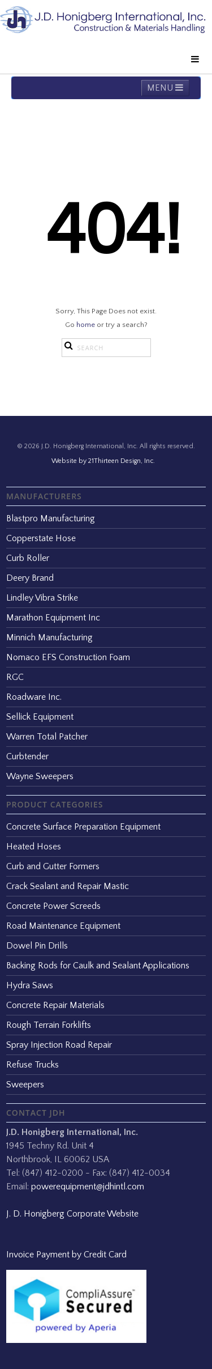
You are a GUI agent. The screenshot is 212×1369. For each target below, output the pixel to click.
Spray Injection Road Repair (59, 1045)
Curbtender (27, 756)
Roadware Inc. (34, 697)
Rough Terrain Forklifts (48, 1025)
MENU (165, 88)
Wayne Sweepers (39, 776)
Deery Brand (30, 578)
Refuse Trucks (32, 1065)
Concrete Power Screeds (53, 906)
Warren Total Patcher (47, 737)
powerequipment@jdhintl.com (87, 1186)
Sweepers (25, 1084)
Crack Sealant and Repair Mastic (67, 886)
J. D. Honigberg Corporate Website (72, 1214)
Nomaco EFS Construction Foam (68, 657)
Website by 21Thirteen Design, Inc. (103, 461)
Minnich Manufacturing (49, 637)
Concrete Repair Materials (55, 1005)
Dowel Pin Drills (37, 946)
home (85, 325)
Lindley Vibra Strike (42, 598)
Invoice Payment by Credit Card (66, 1254)
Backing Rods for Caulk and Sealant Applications (97, 965)
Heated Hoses (33, 846)
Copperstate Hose (41, 538)
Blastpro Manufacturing (50, 518)
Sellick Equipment (39, 717)
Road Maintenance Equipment (63, 926)
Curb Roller (27, 558)
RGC (15, 677)
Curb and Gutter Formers (52, 866)
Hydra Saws (29, 985)
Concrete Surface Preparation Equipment (83, 827)
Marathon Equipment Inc (53, 618)
